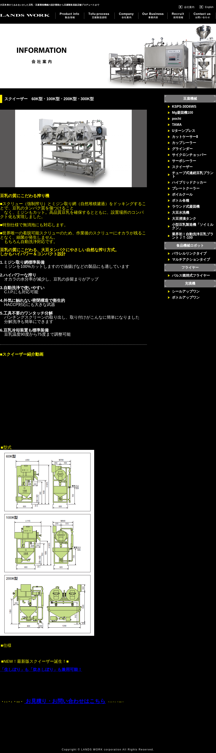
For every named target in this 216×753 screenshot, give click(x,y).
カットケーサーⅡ (185, 137)
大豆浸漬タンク (184, 218)
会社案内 (186, 6)
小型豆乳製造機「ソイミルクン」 (192, 226)
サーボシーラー (184, 161)
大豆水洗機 (180, 212)
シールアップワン (186, 291)
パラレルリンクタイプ (189, 253)
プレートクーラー (186, 188)
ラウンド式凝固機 (186, 206)
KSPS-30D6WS (184, 106)
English (206, 7)
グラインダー (182, 149)
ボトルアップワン (186, 297)
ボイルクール (182, 194)
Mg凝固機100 (182, 112)
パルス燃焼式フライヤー (191, 275)
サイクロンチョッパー (191, 155)
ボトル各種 (180, 200)
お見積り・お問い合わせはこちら (65, 701)
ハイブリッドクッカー (189, 182)
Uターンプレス (183, 131)
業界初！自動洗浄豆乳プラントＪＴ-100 (192, 235)
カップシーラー (184, 143)
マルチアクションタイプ (191, 259)
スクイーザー (182, 167)
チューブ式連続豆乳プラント (192, 174)
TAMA (177, 124)
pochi (176, 118)
